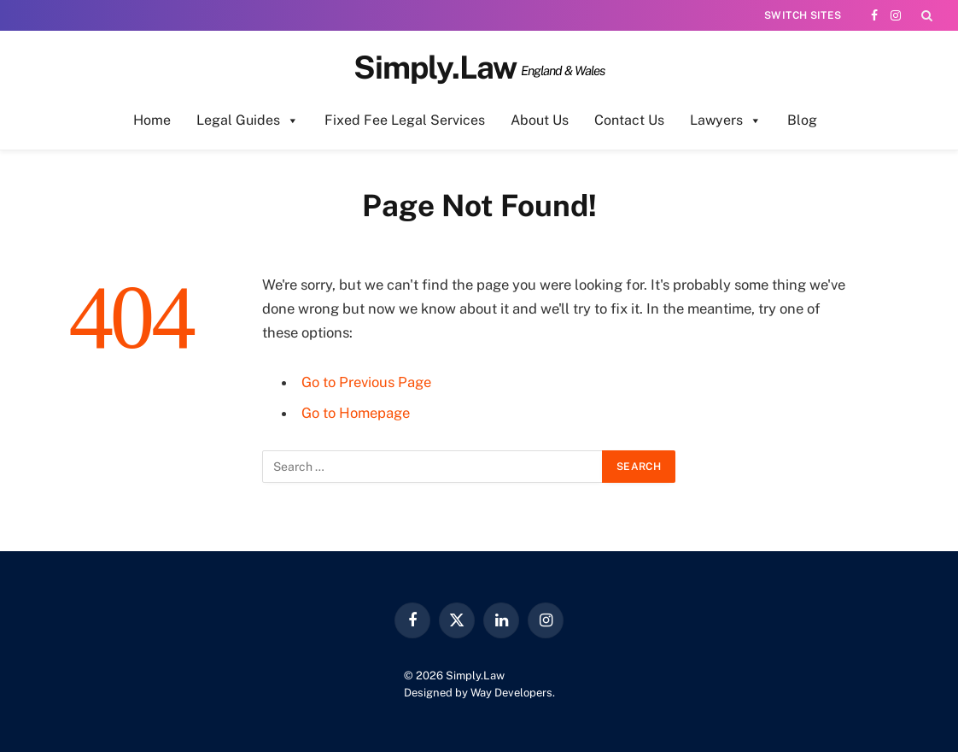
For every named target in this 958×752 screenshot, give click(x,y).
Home (152, 120)
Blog (802, 120)
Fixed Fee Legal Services (404, 120)
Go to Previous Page (366, 382)
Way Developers (511, 692)
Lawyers (726, 120)
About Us (540, 120)
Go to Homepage (355, 412)
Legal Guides (247, 120)
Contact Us (629, 120)
